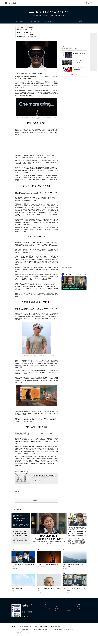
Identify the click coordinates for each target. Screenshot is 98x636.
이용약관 (38, 626)
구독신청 (78, 606)
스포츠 (46, 610)
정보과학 (57, 608)
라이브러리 (68, 608)
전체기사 (57, 613)
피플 (56, 610)
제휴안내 (30, 626)
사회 (46, 606)
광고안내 (78, 608)
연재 (66, 604)
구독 (28, 471)
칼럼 (46, 613)
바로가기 (81, 274)
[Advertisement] (33, 144)
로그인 (91, 3)
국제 (56, 606)
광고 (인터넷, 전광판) (24, 626)
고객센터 (34, 626)
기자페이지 (68, 610)
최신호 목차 (68, 606)
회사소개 (17, 626)
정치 (46, 604)
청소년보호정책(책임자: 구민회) (54, 626)
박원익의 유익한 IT (20, 472)
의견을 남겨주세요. (20, 495)
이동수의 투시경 (67, 48)
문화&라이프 (47, 608)
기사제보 (78, 604)
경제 (56, 604)
